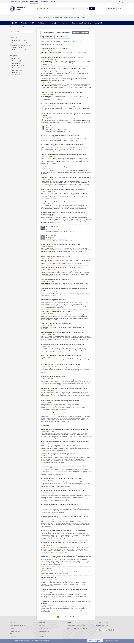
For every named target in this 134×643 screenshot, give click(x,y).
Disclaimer (13, 637)
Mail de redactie (15, 631)
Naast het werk (43, 637)
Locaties (21, 63)
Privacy (12, 634)
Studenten (25, 2)
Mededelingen (21, 65)
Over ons (41, 625)
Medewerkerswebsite (15, 27)
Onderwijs (52, 23)
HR (16, 23)
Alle (74, 8)
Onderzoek (64, 23)
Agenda (21, 59)
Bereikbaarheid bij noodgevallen (76, 625)
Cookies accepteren (95, 641)
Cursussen (21, 61)
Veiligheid (98, 23)
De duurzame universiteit (46, 628)
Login (122, 2)
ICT (33, 23)
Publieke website (21, 41)
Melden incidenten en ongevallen (77, 628)
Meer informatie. (44, 641)
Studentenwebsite (21, 43)
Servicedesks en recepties (17, 625)
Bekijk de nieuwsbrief (102, 625)
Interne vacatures (44, 631)
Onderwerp (21, 70)
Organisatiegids (44, 2)
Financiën (24, 23)
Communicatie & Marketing (81, 23)
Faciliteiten (41, 23)
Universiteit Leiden (15, 2)
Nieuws (21, 68)
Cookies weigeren (112, 641)
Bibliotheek (54, 2)
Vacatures (21, 75)
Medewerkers (34, 2)
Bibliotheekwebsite (21, 50)
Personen (21, 72)
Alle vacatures (43, 634)
